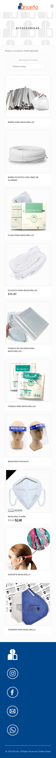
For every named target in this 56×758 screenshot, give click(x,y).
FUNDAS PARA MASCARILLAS (22, 406)
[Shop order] (28, 66)
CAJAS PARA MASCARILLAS (21, 235)
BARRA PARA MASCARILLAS (21, 122)
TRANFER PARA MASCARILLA (22, 630)
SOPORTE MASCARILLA (19, 574)
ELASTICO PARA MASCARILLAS (22, 290)
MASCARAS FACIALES (18, 461)
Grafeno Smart (44, 751)
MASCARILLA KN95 (17, 516)
